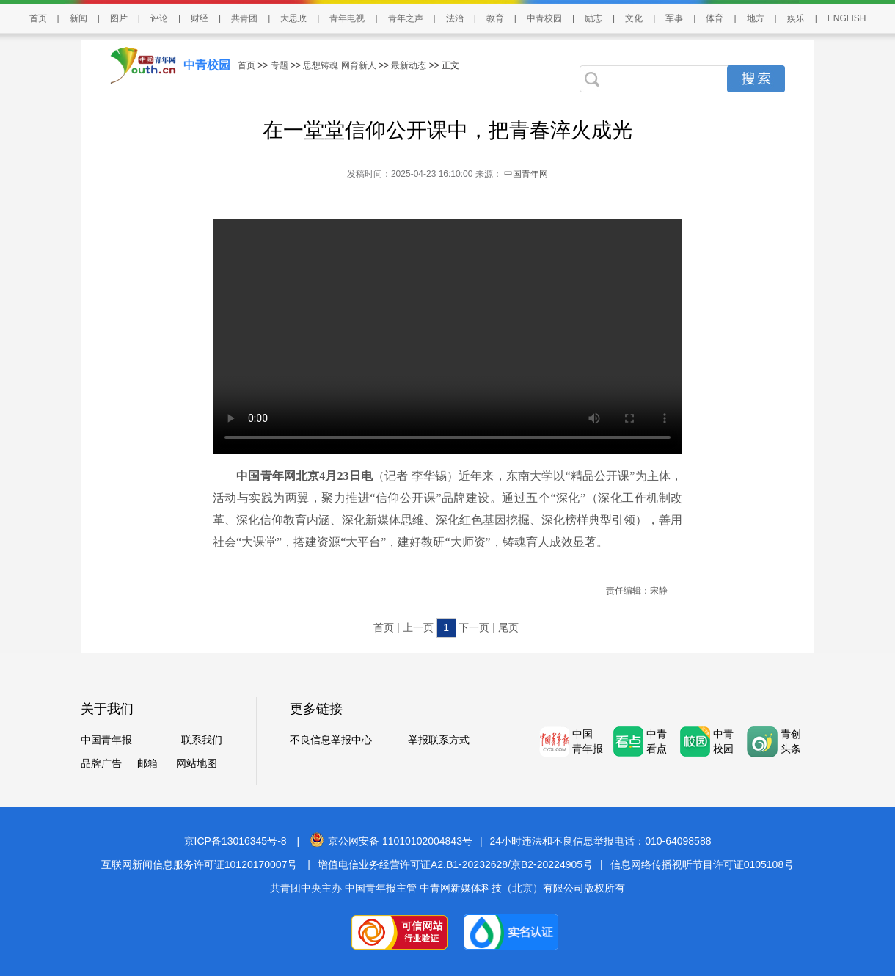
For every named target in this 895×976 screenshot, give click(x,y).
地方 (755, 18)
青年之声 (405, 18)
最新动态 (408, 65)
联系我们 (201, 740)
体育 (714, 18)
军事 (674, 18)
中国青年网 (526, 174)
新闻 (78, 18)
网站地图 (196, 763)
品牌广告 (101, 763)
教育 (495, 18)
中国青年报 (106, 740)
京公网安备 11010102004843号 (391, 841)
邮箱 (147, 763)
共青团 (244, 18)
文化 (634, 18)
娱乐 (796, 18)
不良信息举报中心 (331, 740)
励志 (593, 18)
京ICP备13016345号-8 (235, 841)
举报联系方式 (439, 740)
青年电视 (347, 18)
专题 (279, 65)
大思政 (293, 18)
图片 (119, 18)
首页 (38, 18)
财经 (199, 18)
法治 (455, 18)
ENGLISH (847, 18)
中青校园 (544, 18)
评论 (159, 18)
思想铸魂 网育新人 (339, 65)
